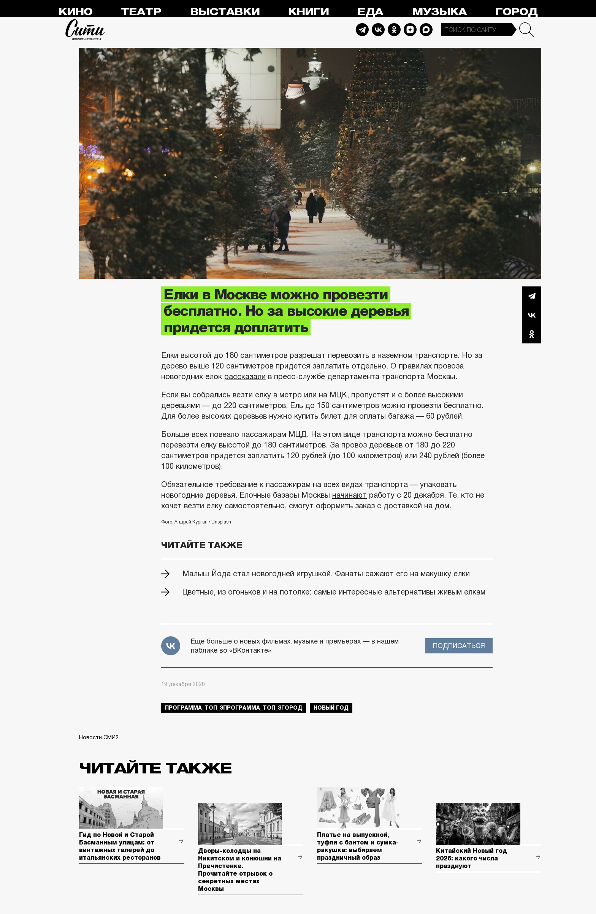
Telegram (362, 29)
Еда (370, 11)
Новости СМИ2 (99, 737)
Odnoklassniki (394, 29)
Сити (85, 29)
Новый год (331, 708)
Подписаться (459, 646)
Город (516, 11)
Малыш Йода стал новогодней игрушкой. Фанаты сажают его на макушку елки (326, 573)
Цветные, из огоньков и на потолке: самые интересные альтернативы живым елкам (333, 592)
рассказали (245, 376)
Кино (75, 11)
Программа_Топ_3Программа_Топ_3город (233, 708)
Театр (141, 11)
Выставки (225, 11)
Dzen (410, 29)
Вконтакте (531, 314)
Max (426, 29)
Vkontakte (378, 29)
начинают (349, 495)
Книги (308, 11)
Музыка (439, 11)
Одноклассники (531, 333)
